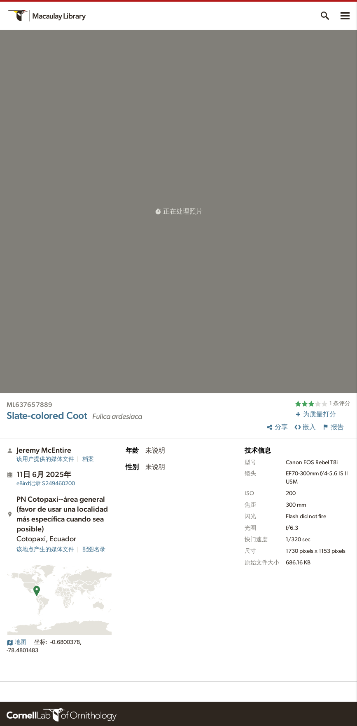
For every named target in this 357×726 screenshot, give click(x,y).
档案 (88, 459)
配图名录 (93, 549)
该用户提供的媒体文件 (45, 459)
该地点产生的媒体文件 (45, 549)
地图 (16, 642)
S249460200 (45, 483)
